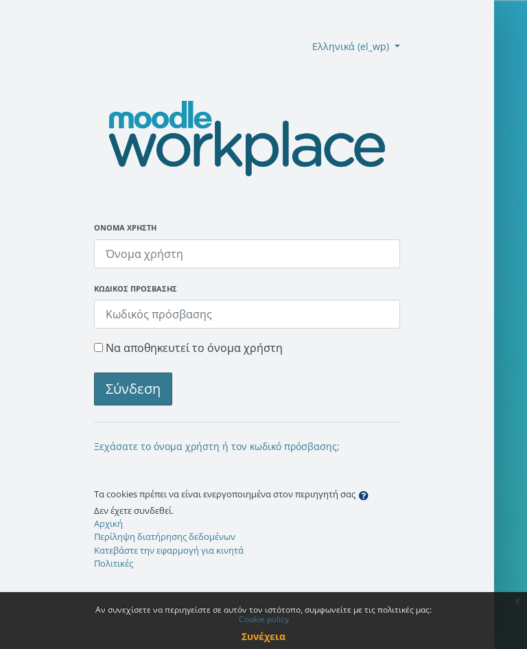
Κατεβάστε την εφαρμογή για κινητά (169, 550)
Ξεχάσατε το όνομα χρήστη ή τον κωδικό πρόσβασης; (217, 446)
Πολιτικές (113, 563)
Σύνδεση (133, 388)
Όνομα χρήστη (125, 227)
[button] (366, 495)
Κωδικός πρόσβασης (135, 288)
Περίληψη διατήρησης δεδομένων (164, 536)
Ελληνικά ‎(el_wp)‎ (352, 46)
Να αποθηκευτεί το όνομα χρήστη (194, 347)
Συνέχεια (263, 636)
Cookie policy (264, 619)
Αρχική (108, 523)
